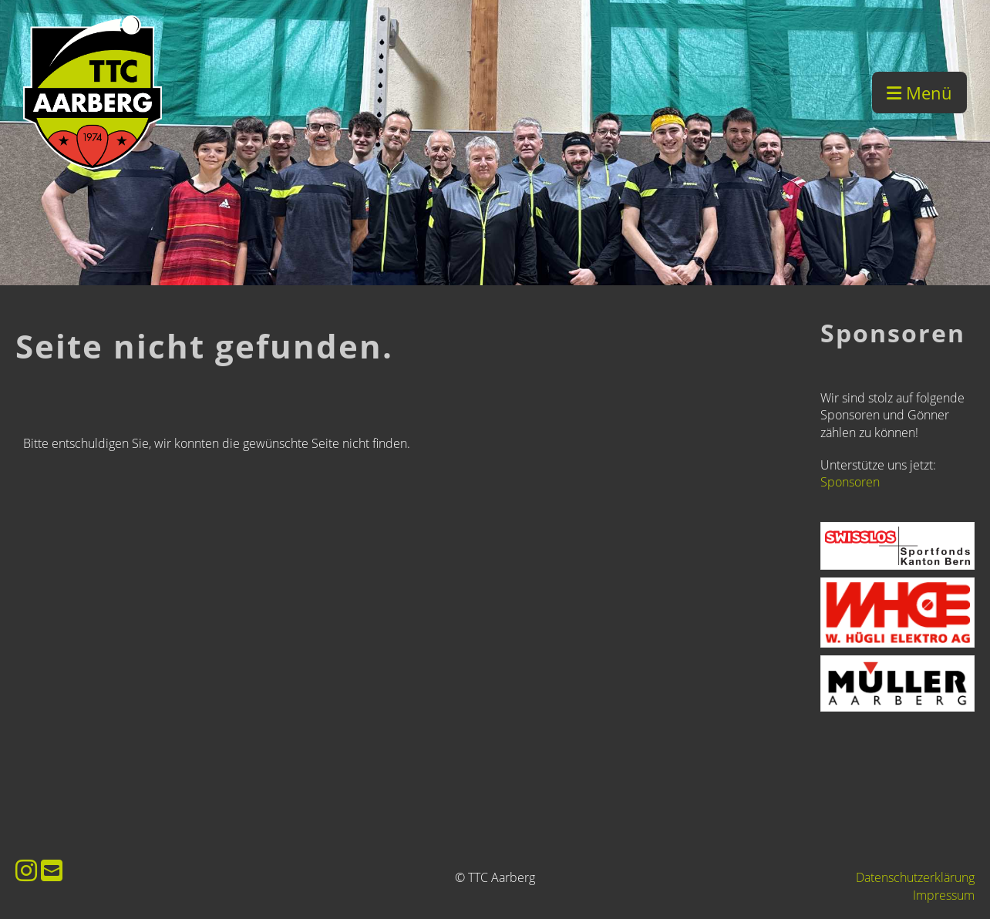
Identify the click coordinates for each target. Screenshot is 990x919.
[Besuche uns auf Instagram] (26, 870)
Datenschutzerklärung (915, 877)
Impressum (944, 895)
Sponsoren (850, 481)
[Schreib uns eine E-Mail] (51, 870)
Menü (919, 92)
